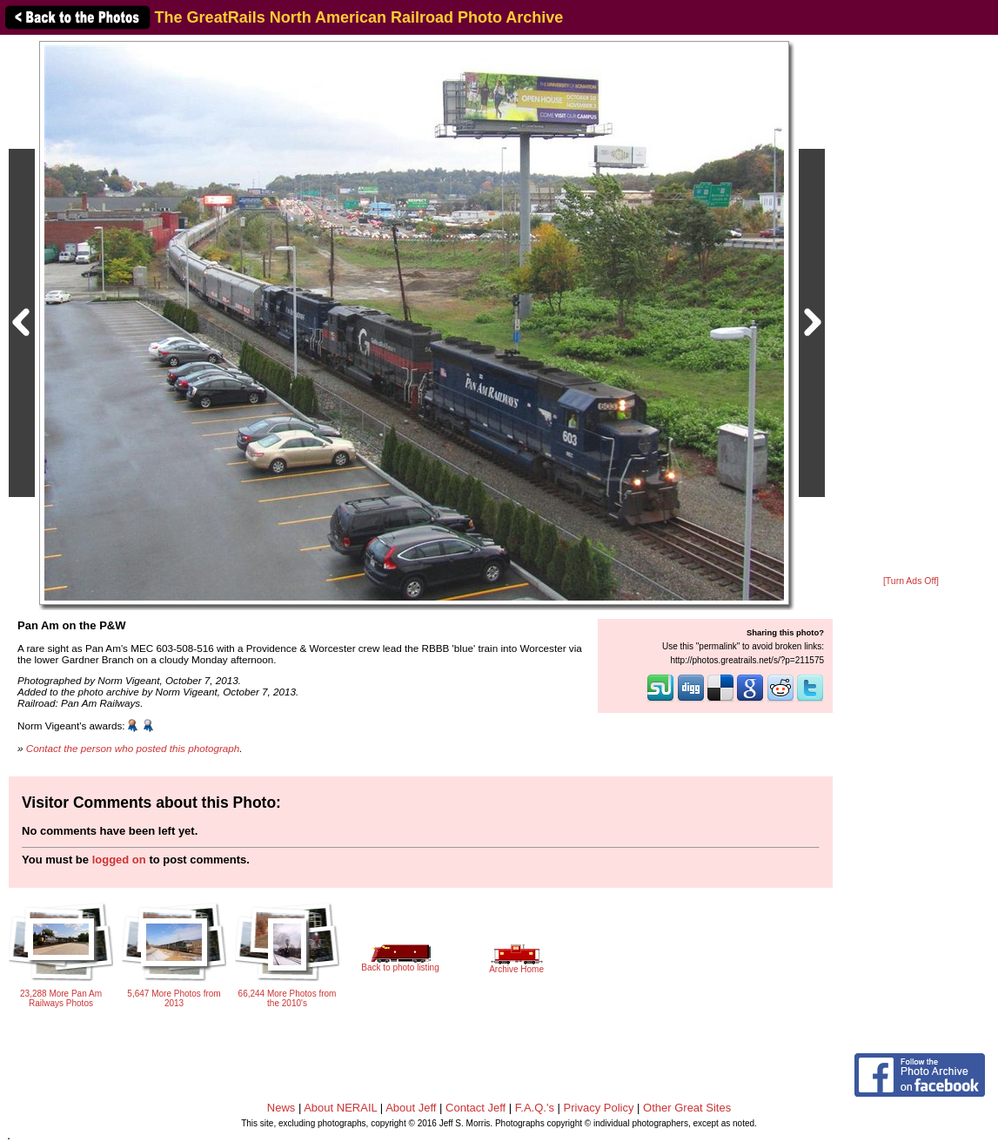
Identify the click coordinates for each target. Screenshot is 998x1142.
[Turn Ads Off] (911, 581)
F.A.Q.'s (534, 1107)
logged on (119, 859)
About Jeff (410, 1107)
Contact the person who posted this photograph (133, 748)
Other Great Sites (687, 1107)
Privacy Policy (599, 1107)
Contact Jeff (475, 1107)
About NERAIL (340, 1107)
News (281, 1107)
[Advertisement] (911, 306)
